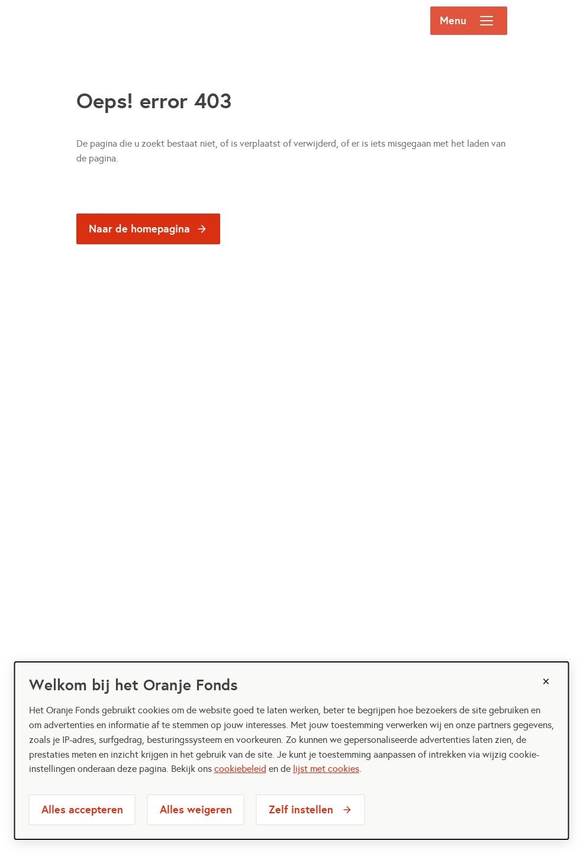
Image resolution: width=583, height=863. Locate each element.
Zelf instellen (301, 809)
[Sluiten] (545, 681)
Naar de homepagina (139, 228)
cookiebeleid (240, 768)
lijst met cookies (326, 768)
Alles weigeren (196, 809)
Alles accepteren (82, 809)
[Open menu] (486, 20)
